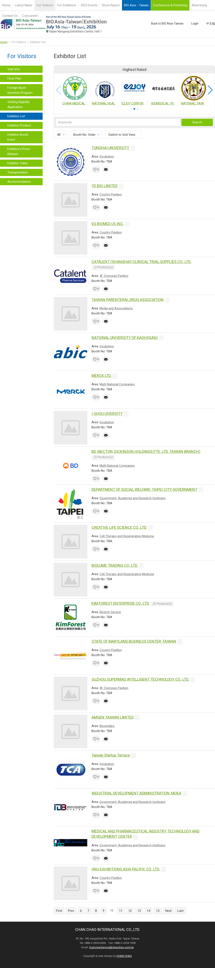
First (59, 911)
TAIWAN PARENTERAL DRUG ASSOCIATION (128, 299)
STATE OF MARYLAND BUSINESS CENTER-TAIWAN (134, 641)
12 (130, 911)
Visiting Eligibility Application (18, 104)
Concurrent (30, 16)
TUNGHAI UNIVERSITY (110, 148)
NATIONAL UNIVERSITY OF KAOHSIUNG (125, 337)
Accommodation (19, 182)
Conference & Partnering (170, 5)
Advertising (199, 5)
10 (111, 910)
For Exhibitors (66, 5)
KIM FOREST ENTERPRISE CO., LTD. (120, 603)
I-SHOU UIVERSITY (107, 413)
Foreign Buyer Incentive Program (20, 90)
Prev (71, 911)
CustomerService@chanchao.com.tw (111, 947)
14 (148, 911)
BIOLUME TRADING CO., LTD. (115, 565)
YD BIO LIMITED (105, 186)
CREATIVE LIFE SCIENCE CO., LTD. (119, 527)
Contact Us (10, 16)
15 (157, 911)
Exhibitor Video (17, 163)
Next (168, 911)
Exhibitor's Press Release (18, 151)
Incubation (107, 156)
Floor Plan (14, 78)
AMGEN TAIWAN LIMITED (113, 717)
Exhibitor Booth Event (17, 137)
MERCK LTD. (101, 375)
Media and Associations (116, 308)
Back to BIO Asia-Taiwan (167, 23)
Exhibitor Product (19, 125)
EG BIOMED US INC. (108, 223)
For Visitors (45, 5)
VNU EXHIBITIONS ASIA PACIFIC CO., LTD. (126, 869)
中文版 (210, 23)
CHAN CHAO (124, 956)
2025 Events (89, 5)
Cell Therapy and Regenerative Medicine (127, 536)
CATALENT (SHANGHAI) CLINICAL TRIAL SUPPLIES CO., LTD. (141, 261)
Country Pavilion (111, 194)
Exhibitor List (16, 116)
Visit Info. (14, 69)
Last (180, 911)
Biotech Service (110, 612)
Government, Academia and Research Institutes (132, 498)
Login (194, 23)
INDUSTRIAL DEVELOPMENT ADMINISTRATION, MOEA (136, 793)
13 (139, 911)
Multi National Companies (117, 384)
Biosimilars (107, 726)
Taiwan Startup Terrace (111, 755)
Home (6, 5)
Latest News (23, 5)
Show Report (111, 5)
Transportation (17, 172)
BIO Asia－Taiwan (136, 5)
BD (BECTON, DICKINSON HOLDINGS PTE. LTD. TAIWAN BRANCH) (146, 451)
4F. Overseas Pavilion (114, 276)
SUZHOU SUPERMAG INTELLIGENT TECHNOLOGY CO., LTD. (140, 679)
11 (120, 911)
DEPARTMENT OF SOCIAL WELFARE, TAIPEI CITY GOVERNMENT (144, 489)
